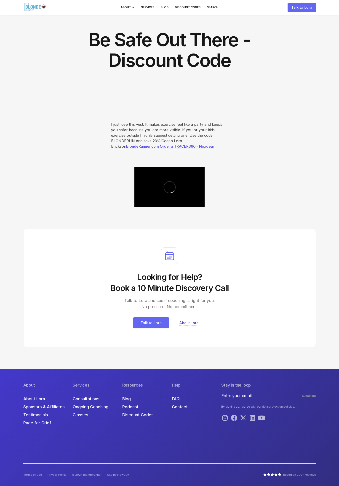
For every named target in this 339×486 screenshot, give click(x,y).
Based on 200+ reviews (299, 474)
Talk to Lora (301, 7)
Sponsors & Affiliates (44, 406)
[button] (127, 7)
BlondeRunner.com (143, 146)
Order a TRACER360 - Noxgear (187, 146)
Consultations (86, 398)
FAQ (176, 398)
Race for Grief (37, 422)
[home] (35, 7)
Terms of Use (32, 474)
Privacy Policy (57, 474)
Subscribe (309, 396)
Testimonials (35, 414)
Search (212, 7)
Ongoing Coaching (90, 406)
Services (147, 7)
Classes (80, 414)
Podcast (130, 406)
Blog (164, 7)
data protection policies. (278, 406)
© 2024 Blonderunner (87, 474)
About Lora (34, 398)
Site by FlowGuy (118, 474)
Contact (180, 406)
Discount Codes (187, 7)
